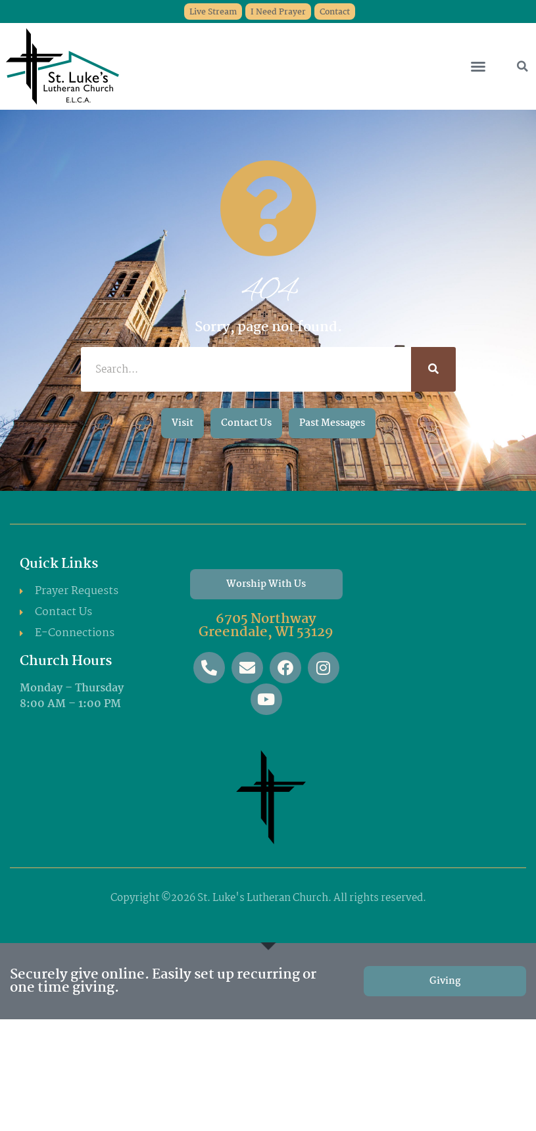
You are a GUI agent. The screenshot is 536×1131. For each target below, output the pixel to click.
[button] (478, 66)
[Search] (433, 369)
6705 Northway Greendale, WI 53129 (266, 625)
